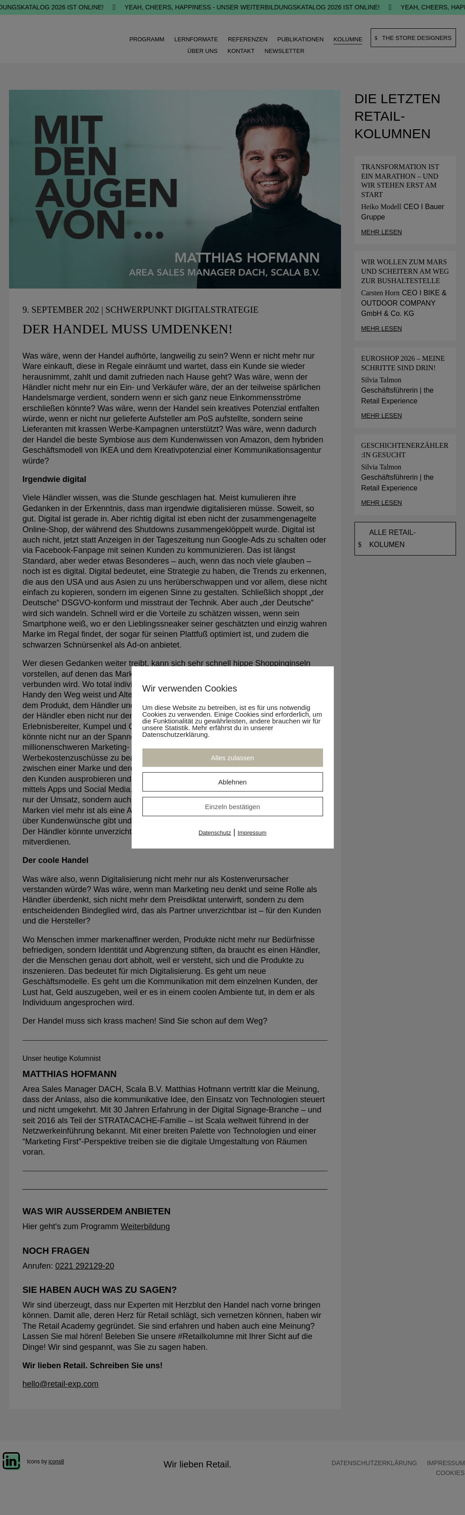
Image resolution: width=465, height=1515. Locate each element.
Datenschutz (215, 832)
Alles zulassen (232, 758)
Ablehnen (232, 782)
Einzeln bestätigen (232, 806)
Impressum (252, 832)
